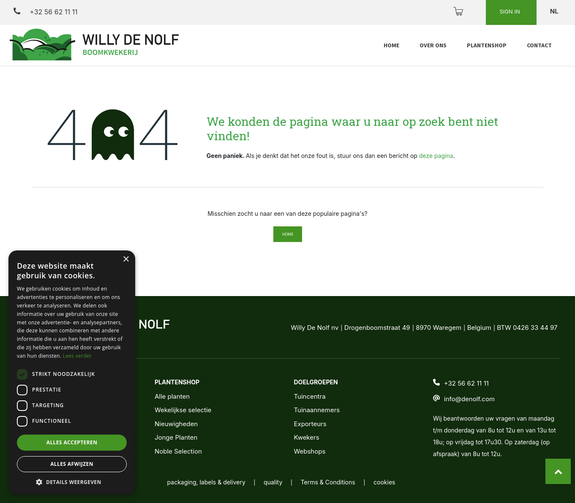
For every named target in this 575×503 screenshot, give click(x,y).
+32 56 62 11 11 (45, 11)
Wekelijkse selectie (183, 410)
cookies (384, 482)
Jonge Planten (176, 437)
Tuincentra (309, 396)
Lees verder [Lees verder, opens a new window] (77, 355)
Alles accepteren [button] (72, 442)
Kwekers (306, 437)
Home (287, 234)
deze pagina (436, 155)
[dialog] (71, 372)
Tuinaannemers (317, 410)
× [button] (126, 259)
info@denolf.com (469, 399)
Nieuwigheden (176, 424)
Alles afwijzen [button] (71, 464)
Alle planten (172, 396)
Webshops (309, 451)
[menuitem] (391, 45)
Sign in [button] (510, 11)
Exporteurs (310, 424)
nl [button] (555, 11)
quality (273, 482)
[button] (72, 482)
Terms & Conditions (328, 482)
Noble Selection (178, 451)
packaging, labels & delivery (206, 482)
